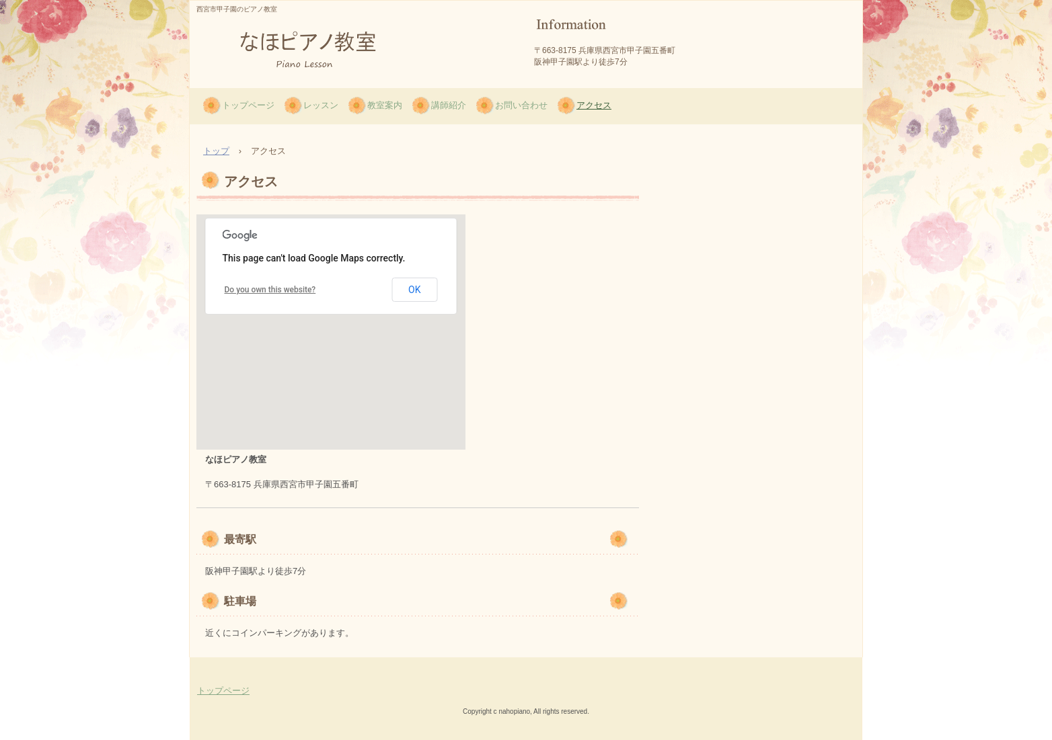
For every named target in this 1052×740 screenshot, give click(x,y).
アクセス (593, 105)
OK (414, 289)
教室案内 (384, 105)
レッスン (320, 105)
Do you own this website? (270, 289)
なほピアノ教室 (258, 85)
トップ (216, 151)
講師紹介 (448, 105)
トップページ (248, 105)
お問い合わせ (521, 105)
